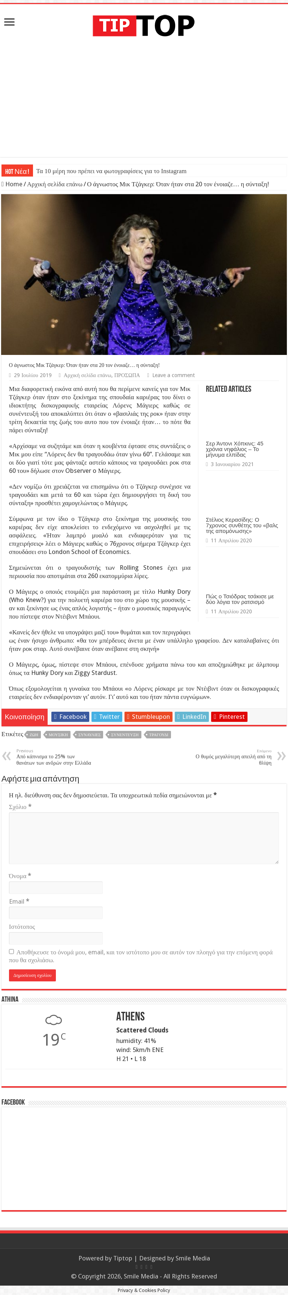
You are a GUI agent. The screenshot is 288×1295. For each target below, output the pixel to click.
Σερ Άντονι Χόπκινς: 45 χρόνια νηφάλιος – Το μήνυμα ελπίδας (234, 449)
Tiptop (122, 1258)
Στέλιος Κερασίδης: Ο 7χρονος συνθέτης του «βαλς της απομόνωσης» (242, 525)
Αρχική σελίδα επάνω (54, 184)
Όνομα (20, 876)
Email (19, 901)
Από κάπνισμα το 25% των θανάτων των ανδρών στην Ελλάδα (54, 757)
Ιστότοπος (22, 926)
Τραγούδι (158, 734)
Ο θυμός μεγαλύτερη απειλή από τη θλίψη (233, 757)
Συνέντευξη (124, 734)
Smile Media (193, 1258)
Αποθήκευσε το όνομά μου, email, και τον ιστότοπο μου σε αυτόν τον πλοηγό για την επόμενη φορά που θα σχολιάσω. (141, 956)
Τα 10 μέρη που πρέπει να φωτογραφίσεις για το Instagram (111, 171)
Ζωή (34, 734)
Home (12, 184)
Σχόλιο (20, 807)
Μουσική (58, 734)
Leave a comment (173, 375)
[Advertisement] (144, 104)
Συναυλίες (89, 734)
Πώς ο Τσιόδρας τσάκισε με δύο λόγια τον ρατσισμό (240, 599)
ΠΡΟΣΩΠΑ (127, 375)
